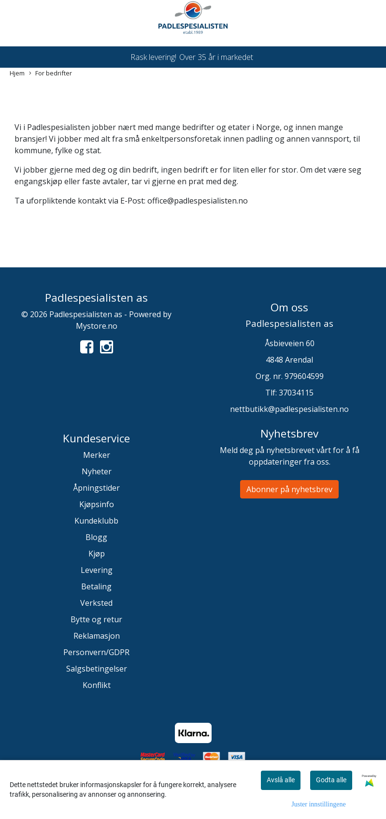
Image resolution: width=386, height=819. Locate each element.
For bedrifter (50, 73)
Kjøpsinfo (96, 504)
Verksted (96, 603)
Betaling (96, 586)
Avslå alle (281, 780)
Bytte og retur (96, 619)
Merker (96, 455)
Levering (97, 570)
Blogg (96, 537)
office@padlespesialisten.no (197, 200)
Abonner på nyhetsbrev (289, 489)
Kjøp (96, 553)
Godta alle (331, 780)
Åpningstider (96, 488)
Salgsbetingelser (96, 668)
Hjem (17, 73)
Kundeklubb (96, 520)
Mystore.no (96, 326)
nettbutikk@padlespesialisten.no (289, 409)
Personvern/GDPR (96, 652)
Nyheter (97, 471)
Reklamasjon (96, 635)
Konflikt (97, 685)
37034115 (296, 392)
